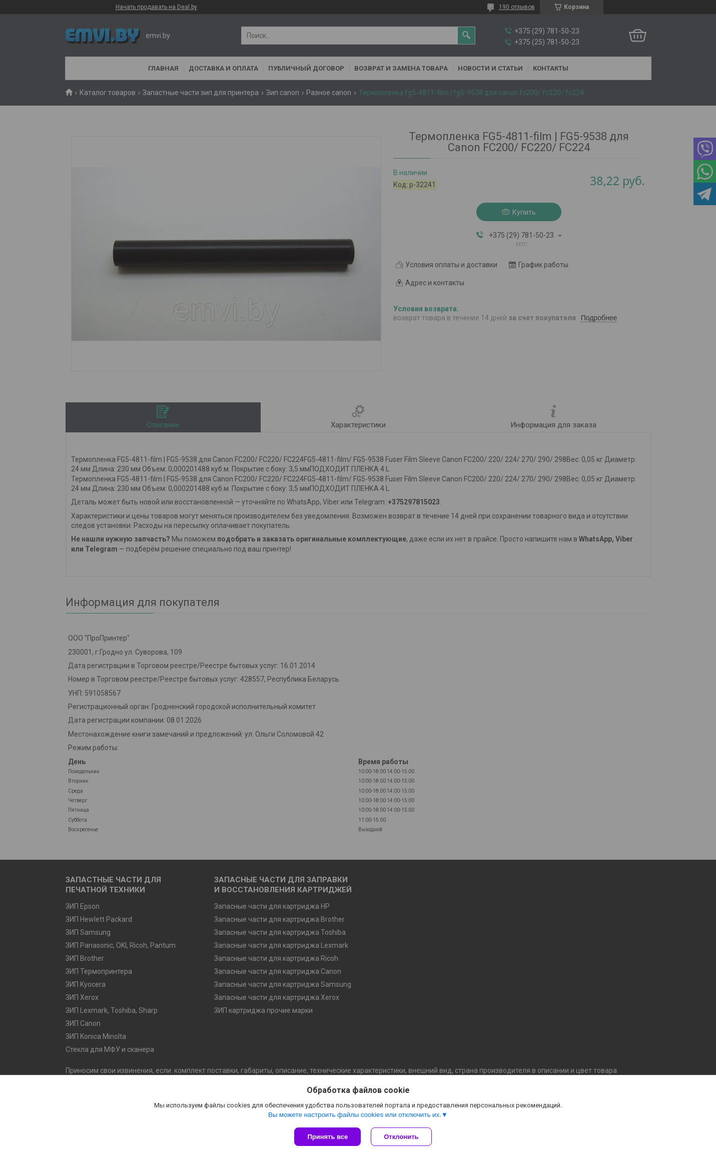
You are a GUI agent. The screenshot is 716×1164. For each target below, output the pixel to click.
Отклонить (401, 1136)
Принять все (327, 1136)
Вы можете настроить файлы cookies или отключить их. (354, 1114)
